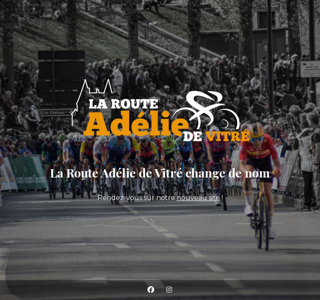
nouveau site (198, 198)
